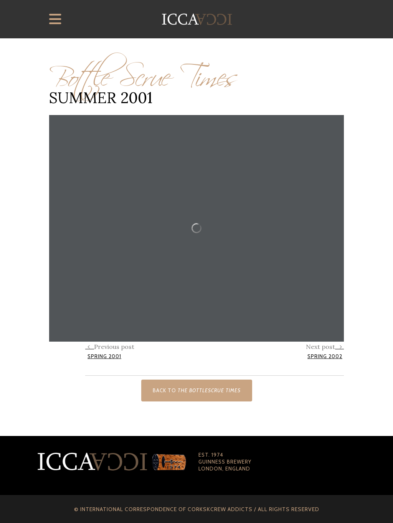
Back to (197, 390)
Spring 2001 (104, 356)
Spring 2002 (324, 356)
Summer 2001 (100, 97)
